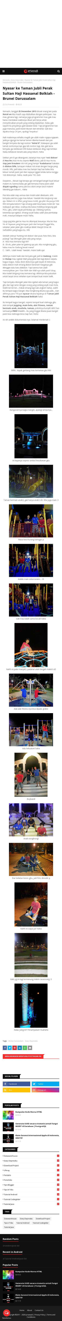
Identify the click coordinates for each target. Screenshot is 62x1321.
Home (22, 1310)
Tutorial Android (31, 1194)
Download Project (31, 1165)
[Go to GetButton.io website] (6, 1318)
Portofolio (31, 1180)
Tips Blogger (31, 1185)
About (29, 1310)
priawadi (29, 1315)
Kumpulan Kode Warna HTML (28, 1112)
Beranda (6, 80)
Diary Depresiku (17, 80)
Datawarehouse (31, 1156)
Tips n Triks (31, 1189)
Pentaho (31, 1175)
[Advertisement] (31, 34)
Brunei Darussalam (16, 1041)
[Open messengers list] (6, 1312)
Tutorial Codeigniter (31, 1199)
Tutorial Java (31, 1204)
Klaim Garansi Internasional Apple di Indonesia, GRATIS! (37, 1136)
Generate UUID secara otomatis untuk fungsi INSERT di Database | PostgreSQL (36, 1125)
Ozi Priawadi (9, 104)
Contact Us (39, 1310)
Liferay (31, 1170)
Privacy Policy (40, 1315)
